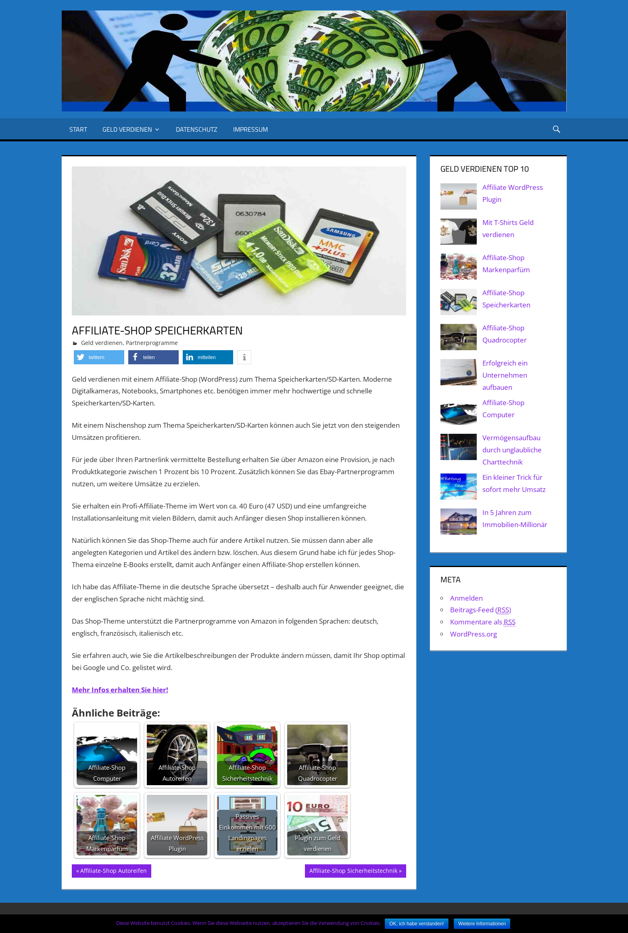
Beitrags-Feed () (480, 610)
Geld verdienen (127, 129)
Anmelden (466, 598)
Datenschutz (196, 129)
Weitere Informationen (482, 924)
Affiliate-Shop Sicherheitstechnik (353, 872)
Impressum (250, 129)
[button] (99, 357)
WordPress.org (473, 634)
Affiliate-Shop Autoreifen (113, 872)
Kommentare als (482, 622)
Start (78, 129)
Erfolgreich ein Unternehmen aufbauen (505, 375)
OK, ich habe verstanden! (416, 924)
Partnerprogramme (152, 343)
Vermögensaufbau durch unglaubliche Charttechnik (512, 449)
